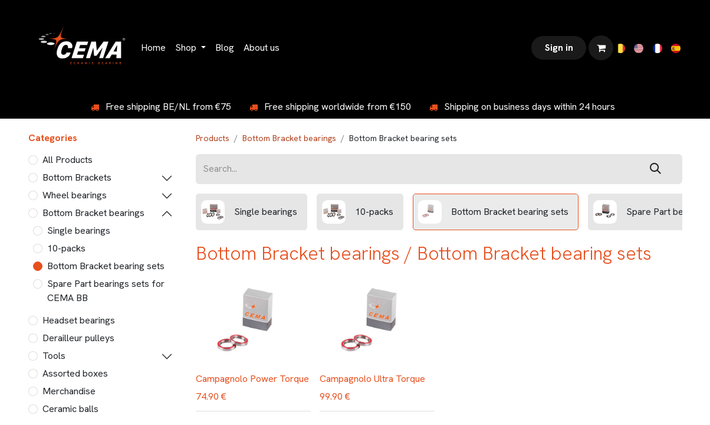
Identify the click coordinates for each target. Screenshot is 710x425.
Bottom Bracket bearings (93, 213)
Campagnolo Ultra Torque (372, 378)
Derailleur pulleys (78, 338)
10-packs (66, 248)
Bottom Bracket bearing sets (106, 266)
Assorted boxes (75, 373)
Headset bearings (78, 320)
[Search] (655, 169)
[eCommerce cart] (601, 47)
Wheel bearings (74, 195)
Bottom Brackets (76, 177)
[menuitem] (153, 48)
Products (212, 138)
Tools (53, 355)
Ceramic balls (70, 409)
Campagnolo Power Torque (252, 378)
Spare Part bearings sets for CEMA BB (106, 290)
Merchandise (69, 391)
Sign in (559, 47)
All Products (67, 159)
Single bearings (78, 230)
